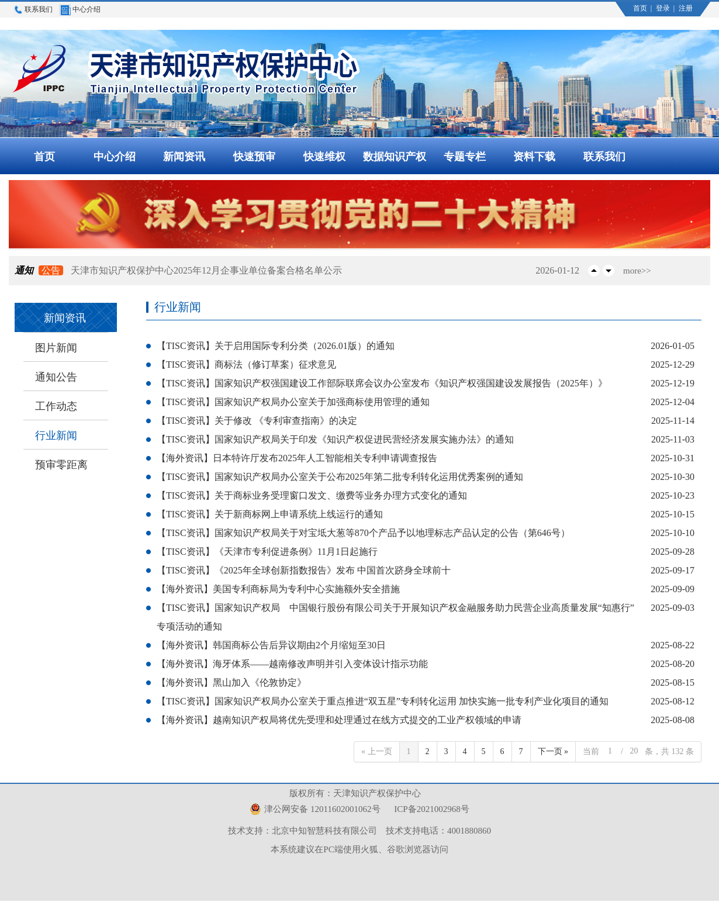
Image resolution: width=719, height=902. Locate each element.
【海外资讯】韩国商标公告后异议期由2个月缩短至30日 (271, 645)
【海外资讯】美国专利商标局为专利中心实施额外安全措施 (278, 589)
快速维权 (324, 157)
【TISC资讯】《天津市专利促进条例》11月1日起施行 (267, 552)
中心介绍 (80, 9)
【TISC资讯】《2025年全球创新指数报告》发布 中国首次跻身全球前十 (304, 570)
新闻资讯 (184, 157)
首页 (641, 8)
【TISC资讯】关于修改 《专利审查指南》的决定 (257, 421)
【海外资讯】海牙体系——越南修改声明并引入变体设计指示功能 (292, 664)
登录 (664, 8)
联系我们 (33, 9)
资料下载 (534, 157)
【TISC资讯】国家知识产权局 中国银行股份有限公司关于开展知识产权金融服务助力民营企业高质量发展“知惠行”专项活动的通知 (395, 617)
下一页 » (553, 751)
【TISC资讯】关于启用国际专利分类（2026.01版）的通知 (276, 346)
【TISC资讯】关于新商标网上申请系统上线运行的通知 (270, 514)
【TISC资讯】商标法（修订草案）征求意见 (246, 364)
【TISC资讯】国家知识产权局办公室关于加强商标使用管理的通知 (293, 402)
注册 (686, 8)
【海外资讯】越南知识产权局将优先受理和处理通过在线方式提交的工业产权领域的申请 (339, 720)
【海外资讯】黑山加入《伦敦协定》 (231, 682)
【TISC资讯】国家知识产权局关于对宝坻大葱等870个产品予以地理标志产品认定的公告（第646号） (363, 533)
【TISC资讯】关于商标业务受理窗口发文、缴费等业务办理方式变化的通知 (312, 495)
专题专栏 (465, 157)
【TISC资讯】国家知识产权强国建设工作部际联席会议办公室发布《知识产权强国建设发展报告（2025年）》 (382, 383)
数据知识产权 (394, 157)
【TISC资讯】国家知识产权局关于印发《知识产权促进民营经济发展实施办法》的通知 (335, 439)
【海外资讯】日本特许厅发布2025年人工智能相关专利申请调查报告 (297, 458)
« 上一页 (376, 751)
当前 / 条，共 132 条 (638, 751)
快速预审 (254, 157)
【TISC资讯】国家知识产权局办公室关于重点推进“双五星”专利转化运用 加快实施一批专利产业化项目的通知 (383, 701)
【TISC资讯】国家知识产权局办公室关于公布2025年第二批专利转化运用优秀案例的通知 (340, 477)
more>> (637, 270)
